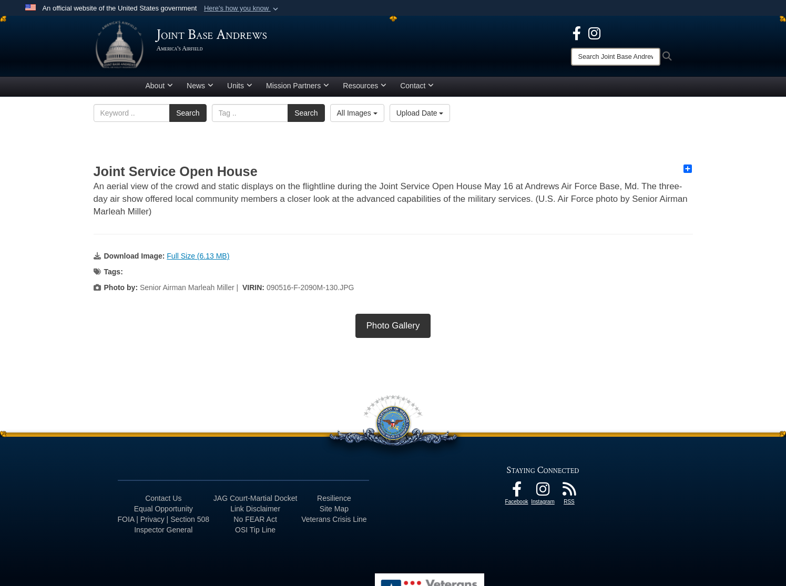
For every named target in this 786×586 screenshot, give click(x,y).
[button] (242, 8)
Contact (417, 85)
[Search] (615, 57)
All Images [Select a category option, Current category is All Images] (357, 113)
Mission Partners (297, 85)
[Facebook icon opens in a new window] (577, 32)
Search (187, 113)
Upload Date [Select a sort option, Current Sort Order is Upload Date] (420, 113)
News (200, 85)
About (159, 85)
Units (239, 85)
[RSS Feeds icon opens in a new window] (569, 492)
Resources (364, 85)
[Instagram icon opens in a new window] (594, 32)
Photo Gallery (393, 326)
